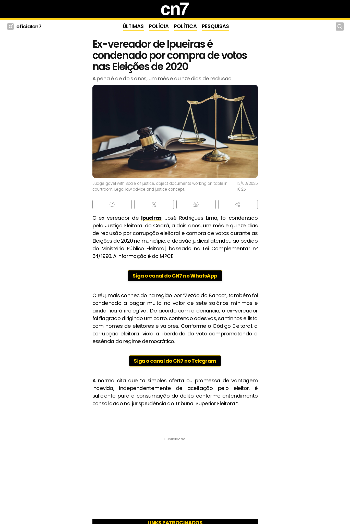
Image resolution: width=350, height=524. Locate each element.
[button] (238, 204)
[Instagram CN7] (11, 26)
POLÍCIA (159, 26)
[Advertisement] (175, 479)
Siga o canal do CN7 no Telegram (175, 360)
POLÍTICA (185, 26)
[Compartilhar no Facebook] (112, 204)
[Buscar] (340, 26)
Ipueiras (151, 217)
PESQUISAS (215, 26)
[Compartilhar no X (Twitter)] (154, 204)
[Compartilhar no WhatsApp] (196, 204)
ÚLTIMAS (133, 26)
